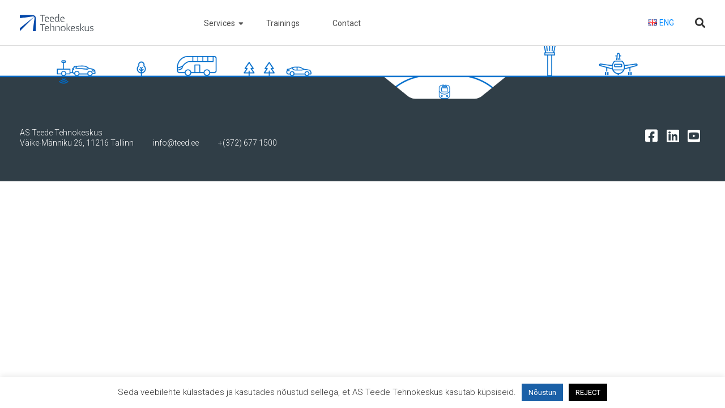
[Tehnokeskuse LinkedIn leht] (675, 135)
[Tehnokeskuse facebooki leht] (654, 135)
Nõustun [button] (542, 392)
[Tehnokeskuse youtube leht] (696, 135)
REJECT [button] (587, 392)
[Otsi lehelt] (700, 23)
